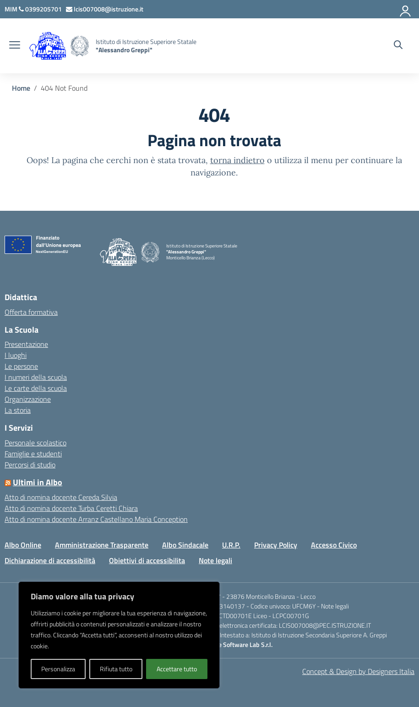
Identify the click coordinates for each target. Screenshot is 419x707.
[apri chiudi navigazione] (14, 45)
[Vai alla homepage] (80, 46)
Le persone (21, 366)
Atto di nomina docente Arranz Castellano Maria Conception (96, 519)
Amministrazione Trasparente (101, 544)
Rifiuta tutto (116, 669)
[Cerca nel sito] (398, 46)
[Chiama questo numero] (41, 9)
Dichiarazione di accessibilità (50, 560)
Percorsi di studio (30, 464)
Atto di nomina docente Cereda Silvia (61, 497)
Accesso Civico (334, 544)
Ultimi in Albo (37, 482)
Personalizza (58, 669)
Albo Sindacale (185, 544)
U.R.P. (231, 544)
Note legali (215, 560)
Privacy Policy (275, 544)
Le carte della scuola (36, 388)
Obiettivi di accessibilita (147, 560)
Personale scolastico (35, 442)
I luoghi (16, 355)
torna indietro (237, 160)
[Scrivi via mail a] (105, 9)
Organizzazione (28, 399)
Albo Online (23, 544)
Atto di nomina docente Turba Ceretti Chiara (71, 508)
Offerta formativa (31, 312)
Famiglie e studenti (33, 453)
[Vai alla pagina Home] (21, 87)
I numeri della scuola (36, 377)
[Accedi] (405, 9)
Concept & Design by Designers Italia (358, 671)
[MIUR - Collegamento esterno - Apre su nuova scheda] (12, 9)
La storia (18, 410)
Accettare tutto (177, 669)
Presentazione (26, 344)
